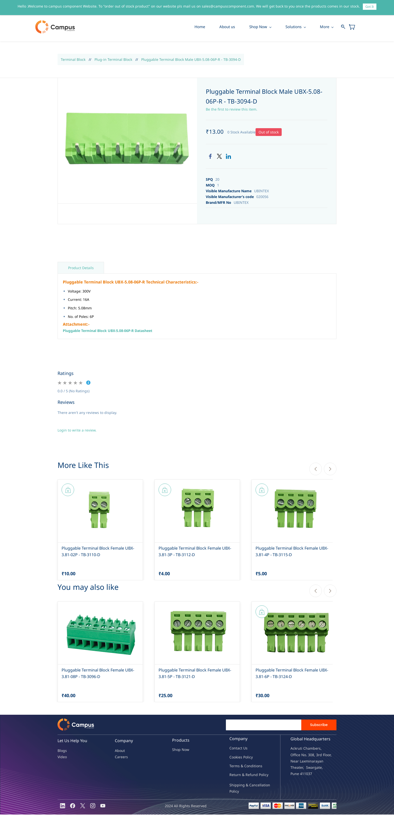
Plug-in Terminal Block (113, 59)
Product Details (81, 268)
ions (258, 766)
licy (250, 757)
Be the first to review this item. (231, 109)
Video (62, 757)
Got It (369, 6)
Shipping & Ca (241, 785)
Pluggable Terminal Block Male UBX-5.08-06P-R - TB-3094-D (191, 59)
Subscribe (319, 725)
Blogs (62, 750)
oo (234, 757)
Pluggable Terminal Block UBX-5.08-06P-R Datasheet (107, 330)
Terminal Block (73, 59)
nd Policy (260, 775)
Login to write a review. (77, 430)
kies (239, 757)
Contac (235, 748)
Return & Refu (241, 775)
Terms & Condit (242, 766)
